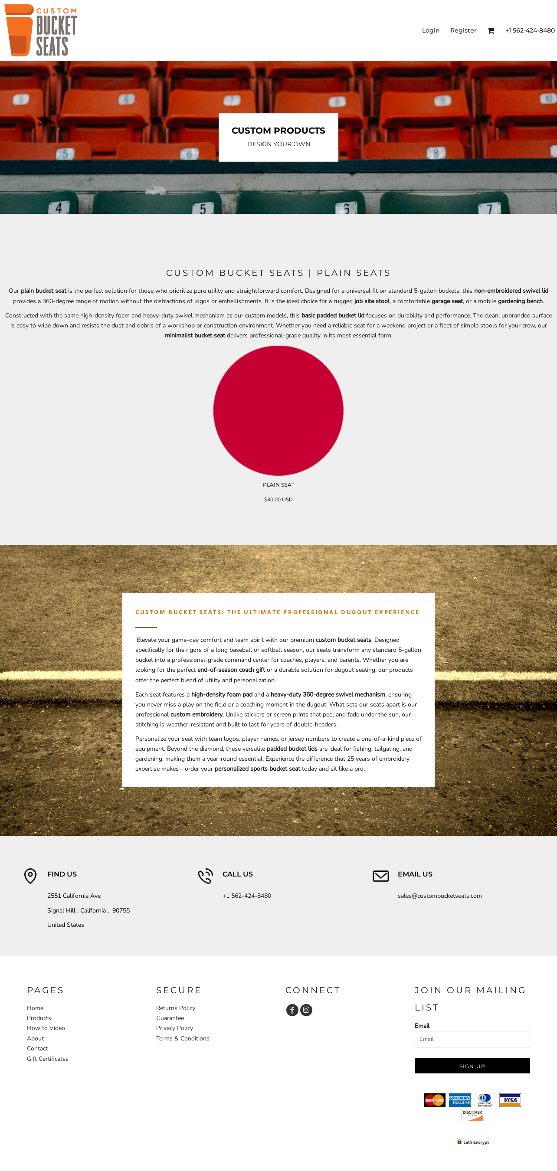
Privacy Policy (174, 1028)
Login (431, 30)
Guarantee (170, 1018)
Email (422, 1026)
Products (39, 1018)
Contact (37, 1048)
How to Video (46, 1028)
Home (35, 1008)
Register (463, 30)
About (35, 1038)
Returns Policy (175, 1008)
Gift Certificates (48, 1059)
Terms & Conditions (183, 1038)
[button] (491, 30)
